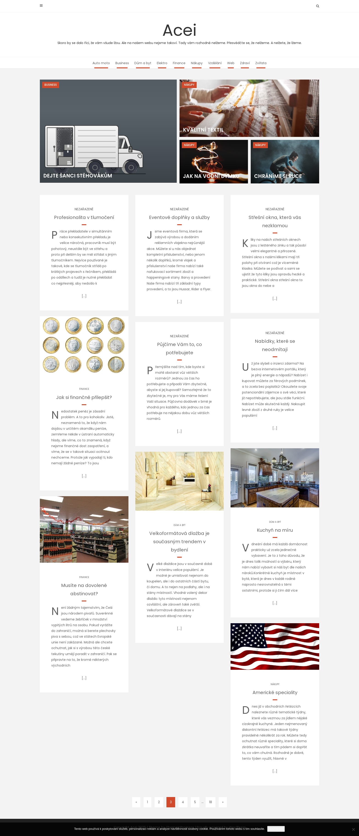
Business (122, 63)
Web (230, 63)
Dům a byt (142, 63)
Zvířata (261, 63)
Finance (179, 63)
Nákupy (197, 63)
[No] (353, 829)
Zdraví (245, 63)
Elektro (162, 63)
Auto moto (101, 63)
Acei (179, 32)
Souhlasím (276, 828)
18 (210, 802)
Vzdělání (215, 63)
